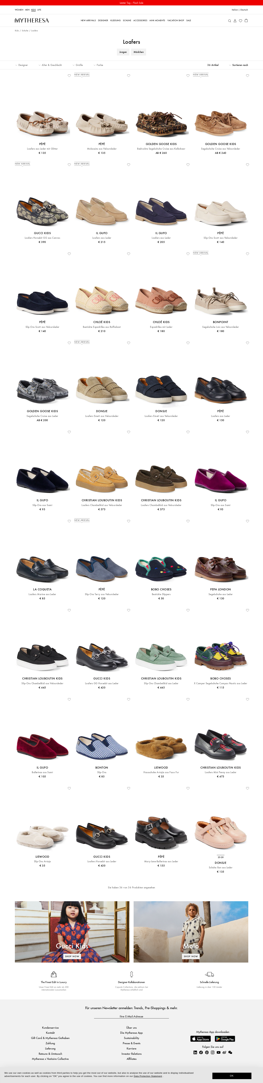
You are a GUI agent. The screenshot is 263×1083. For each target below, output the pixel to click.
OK (232, 1075)
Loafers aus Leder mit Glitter (42, 149)
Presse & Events (131, 1043)
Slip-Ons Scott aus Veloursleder (220, 238)
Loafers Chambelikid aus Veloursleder (102, 505)
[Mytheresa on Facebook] (201, 1052)
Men (27, 9)
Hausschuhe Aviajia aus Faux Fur (161, 772)
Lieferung (50, 1048)
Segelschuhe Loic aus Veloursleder (220, 327)
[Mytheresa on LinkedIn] (195, 1052)
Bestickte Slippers (161, 594)
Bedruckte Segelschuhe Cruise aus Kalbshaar (161, 149)
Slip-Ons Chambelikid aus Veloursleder (42, 683)
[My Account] (235, 20)
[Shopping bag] (246, 20)
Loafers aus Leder (101, 238)
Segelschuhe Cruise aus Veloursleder (220, 149)
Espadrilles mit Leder (161, 327)
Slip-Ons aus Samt (42, 505)
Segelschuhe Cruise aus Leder (42, 416)
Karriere (131, 1048)
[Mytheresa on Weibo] (224, 1052)
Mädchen (139, 52)
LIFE (39, 9)
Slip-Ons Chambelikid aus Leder (161, 683)
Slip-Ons (101, 772)
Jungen (123, 52)
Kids (33, 9)
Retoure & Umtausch (50, 1054)
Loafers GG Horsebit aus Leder (102, 683)
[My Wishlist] (240, 20)
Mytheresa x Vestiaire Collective (50, 1059)
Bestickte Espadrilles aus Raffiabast (102, 327)
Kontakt (50, 1033)
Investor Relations (132, 1054)
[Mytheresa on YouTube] (218, 1052)
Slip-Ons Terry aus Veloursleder (102, 594)
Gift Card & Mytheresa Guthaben (50, 1038)
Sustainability (131, 1038)
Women (19, 9)
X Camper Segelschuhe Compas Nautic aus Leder (220, 683)
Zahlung (50, 1043)
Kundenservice (50, 1027)
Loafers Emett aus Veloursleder (101, 416)
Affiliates (131, 1059)
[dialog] (131, 1075)
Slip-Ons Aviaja (42, 861)
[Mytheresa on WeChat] (230, 1052)
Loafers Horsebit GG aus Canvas (42, 238)
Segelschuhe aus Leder (221, 594)
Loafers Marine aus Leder (42, 594)
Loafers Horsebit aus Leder (101, 861)
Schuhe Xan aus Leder (221, 867)
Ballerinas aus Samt (42, 772)
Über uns (131, 1027)
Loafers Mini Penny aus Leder (220, 772)
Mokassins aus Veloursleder (102, 149)
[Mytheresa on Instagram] (213, 1052)
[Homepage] (32, 20)
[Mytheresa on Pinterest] (207, 1052)
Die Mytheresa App (131, 1033)
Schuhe (25, 31)
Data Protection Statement (148, 1076)
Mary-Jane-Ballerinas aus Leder (161, 861)
